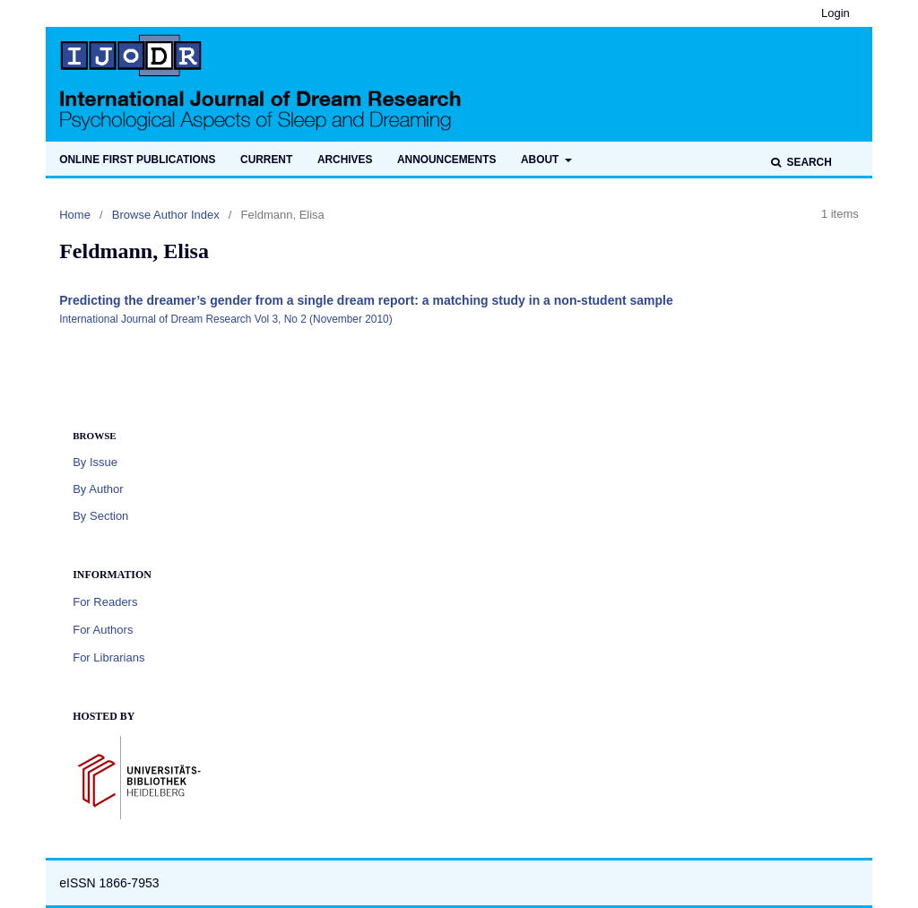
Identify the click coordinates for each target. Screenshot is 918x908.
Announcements (446, 159)
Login (835, 13)
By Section (100, 516)
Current (266, 159)
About (541, 159)
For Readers (105, 602)
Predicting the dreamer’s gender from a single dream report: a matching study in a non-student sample (366, 300)
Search (808, 162)
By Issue (95, 462)
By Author (98, 489)
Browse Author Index (166, 214)
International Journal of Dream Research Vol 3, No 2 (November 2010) (225, 319)
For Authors (103, 629)
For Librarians (108, 657)
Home (75, 214)
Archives (344, 159)
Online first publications (137, 159)
